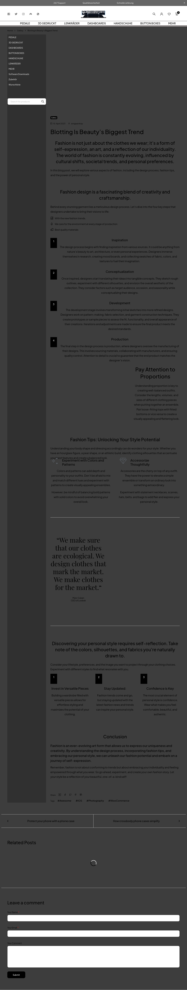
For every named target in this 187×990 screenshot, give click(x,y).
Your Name (13, 912)
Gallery (20, 30)
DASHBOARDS (16, 47)
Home (10, 30)
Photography (98, 800)
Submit (16, 975)
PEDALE (12, 37)
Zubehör (13, 79)
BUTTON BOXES (16, 53)
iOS (81, 800)
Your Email (12, 927)
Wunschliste (14, 84)
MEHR (11, 68)
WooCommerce (123, 800)
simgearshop (77, 123)
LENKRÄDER (15, 63)
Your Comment (14, 943)
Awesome (66, 800)
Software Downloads (19, 74)
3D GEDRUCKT (16, 42)
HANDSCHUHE (16, 58)
